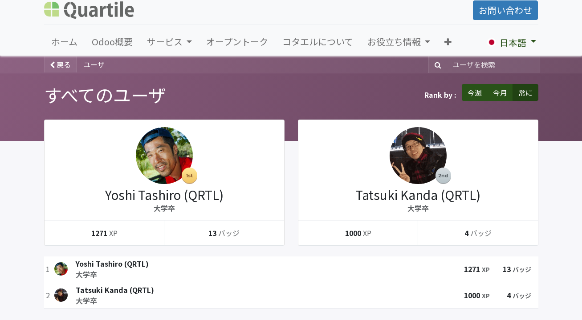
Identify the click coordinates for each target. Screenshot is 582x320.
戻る (60, 64)
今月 (500, 92)
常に (525, 92)
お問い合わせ (505, 10)
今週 (475, 92)
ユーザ (94, 64)
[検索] (436, 64)
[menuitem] (64, 42)
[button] (448, 42)
